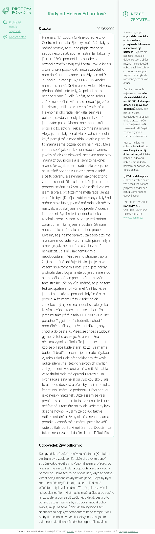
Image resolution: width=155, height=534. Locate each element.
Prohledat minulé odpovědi (15, 27)
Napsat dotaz (17, 37)
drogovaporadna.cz (128, 531)
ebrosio (70, 531)
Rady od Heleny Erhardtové (17, 7)
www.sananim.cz (133, 217)
